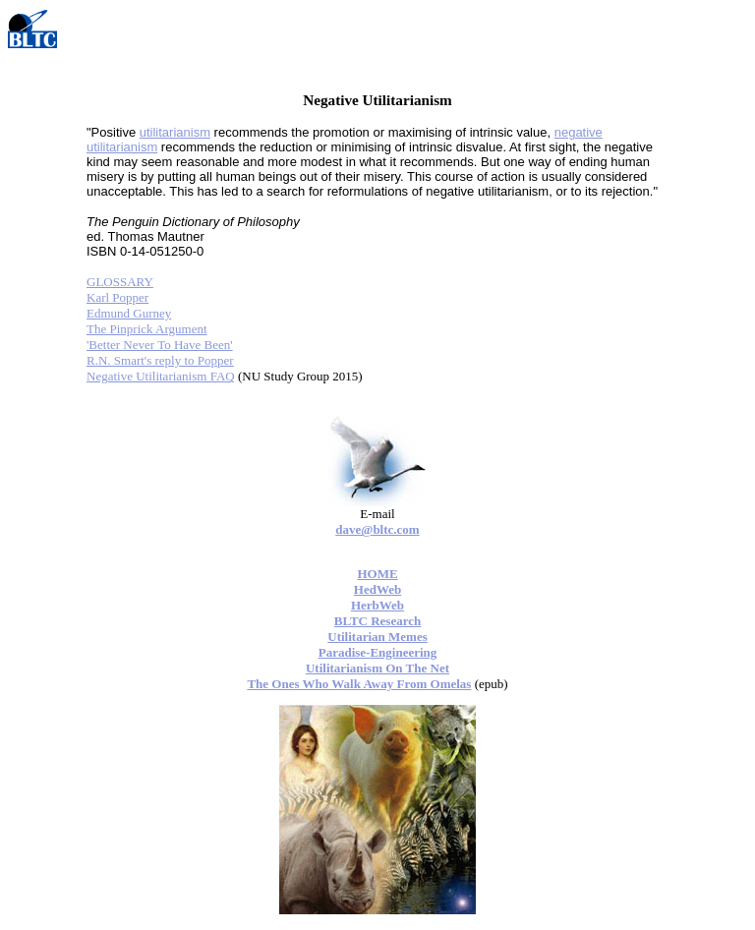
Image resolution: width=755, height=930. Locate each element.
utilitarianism (175, 132)
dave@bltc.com (377, 529)
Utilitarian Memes (377, 636)
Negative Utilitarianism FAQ (161, 376)
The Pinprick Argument (147, 328)
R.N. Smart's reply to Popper (160, 360)
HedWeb (377, 589)
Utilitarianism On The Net (377, 668)
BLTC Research (377, 620)
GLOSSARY (120, 281)
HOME (377, 573)
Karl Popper (117, 297)
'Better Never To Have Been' (160, 344)
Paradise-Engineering (378, 652)
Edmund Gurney (129, 313)
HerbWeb (377, 605)
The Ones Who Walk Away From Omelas (359, 683)
